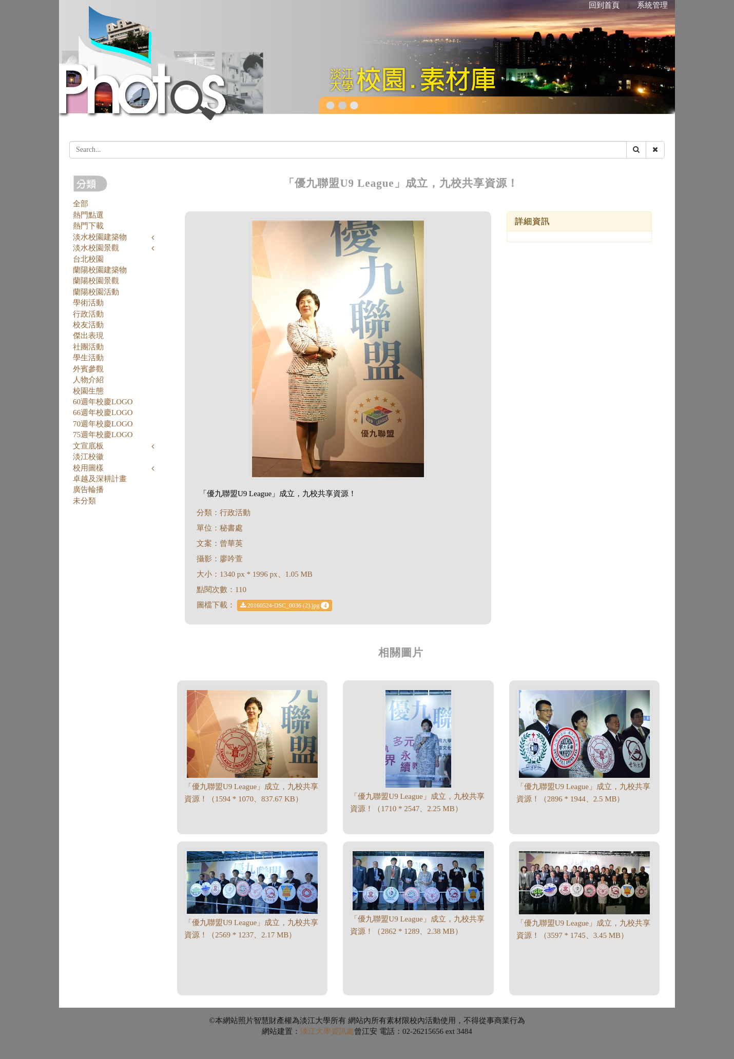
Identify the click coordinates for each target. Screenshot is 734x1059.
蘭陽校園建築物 (100, 270)
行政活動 (88, 314)
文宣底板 (88, 446)
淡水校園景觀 (96, 248)
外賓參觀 (88, 369)
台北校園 (88, 259)
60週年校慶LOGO (103, 402)
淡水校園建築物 (100, 237)
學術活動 (88, 303)
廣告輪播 (88, 489)
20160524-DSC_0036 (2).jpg (285, 605)
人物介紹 (88, 380)
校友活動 (88, 325)
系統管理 (652, 5)
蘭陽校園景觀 (96, 281)
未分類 (84, 501)
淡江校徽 (88, 457)
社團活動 (88, 347)
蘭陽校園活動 (96, 292)
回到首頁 (604, 5)
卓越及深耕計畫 (100, 479)
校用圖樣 (88, 468)
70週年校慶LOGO (103, 424)
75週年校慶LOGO (103, 434)
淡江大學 (315, 1031)
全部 (80, 204)
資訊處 (342, 1031)
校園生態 (88, 391)
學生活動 (88, 358)
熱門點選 (88, 215)
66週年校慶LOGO (103, 412)
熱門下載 (88, 226)
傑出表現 (88, 335)
